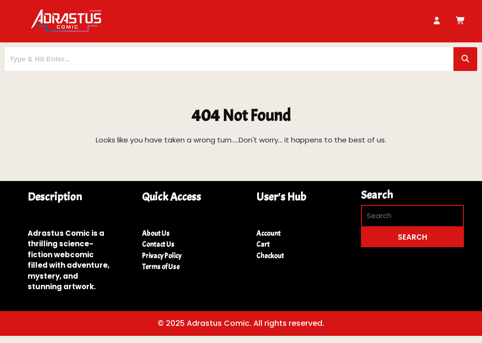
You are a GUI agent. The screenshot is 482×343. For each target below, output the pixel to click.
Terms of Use (161, 267)
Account (268, 233)
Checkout (270, 256)
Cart (263, 244)
